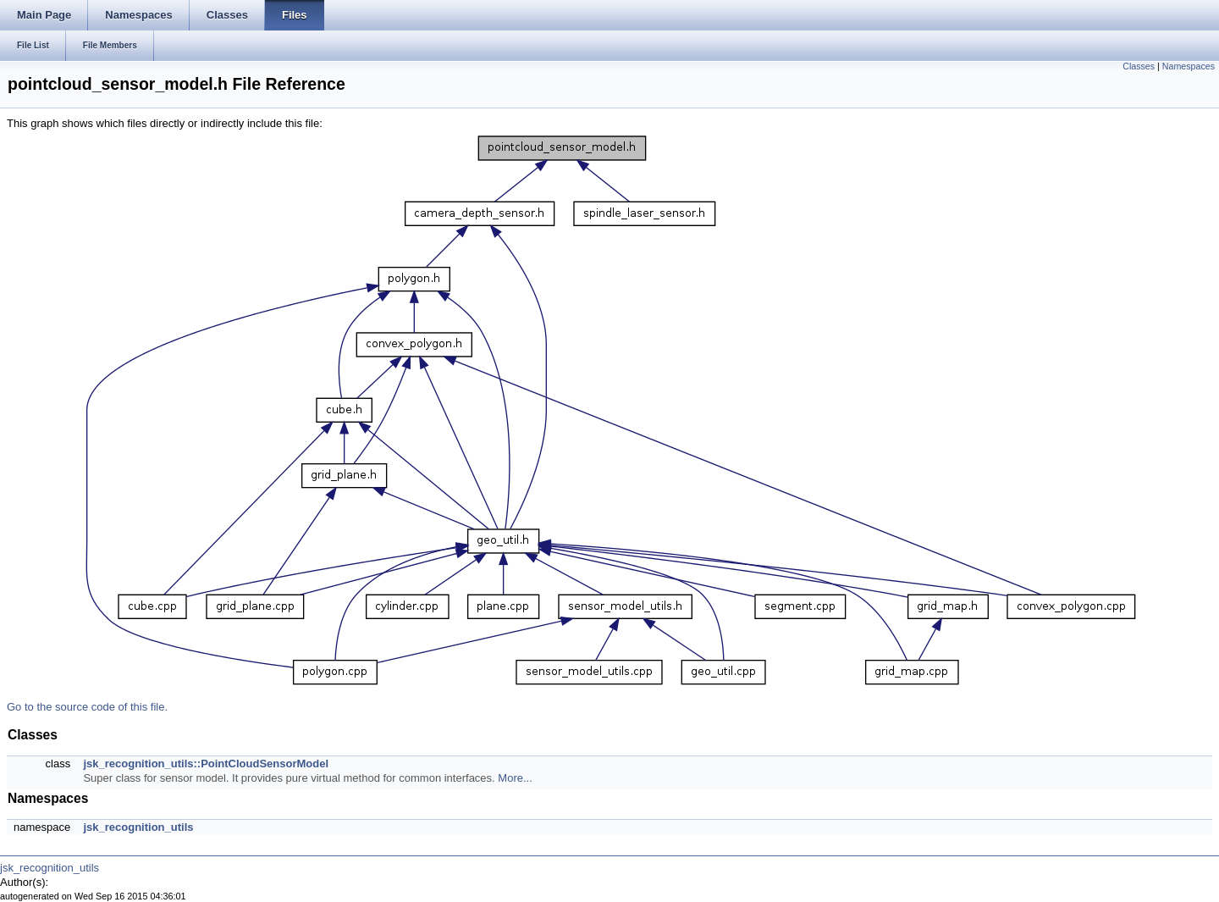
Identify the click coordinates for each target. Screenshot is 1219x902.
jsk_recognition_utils (138, 827)
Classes (1138, 66)
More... (515, 778)
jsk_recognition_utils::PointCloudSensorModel (205, 763)
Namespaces (1188, 66)
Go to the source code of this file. (87, 706)
